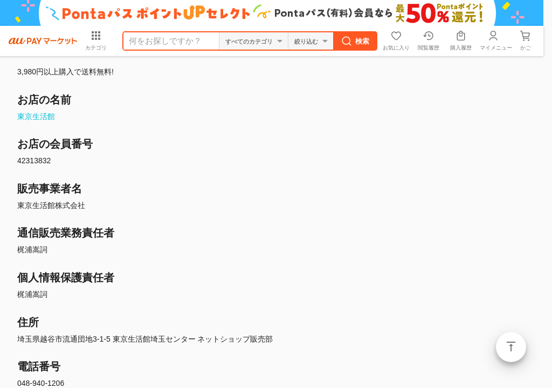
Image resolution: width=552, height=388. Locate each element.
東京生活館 (36, 116)
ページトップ (511, 347)
